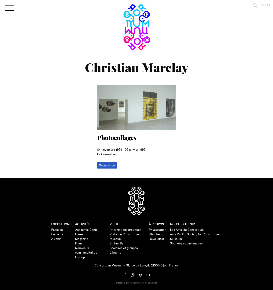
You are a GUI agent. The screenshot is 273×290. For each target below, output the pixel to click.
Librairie (115, 252)
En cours (57, 234)
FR (268, 5)
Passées (57, 229)
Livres (79, 234)
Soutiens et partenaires (186, 243)
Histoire (154, 234)
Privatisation (157, 229)
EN (262, 5)
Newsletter (156, 238)
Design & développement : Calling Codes (136, 282)
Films (78, 243)
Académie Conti (86, 229)
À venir (56, 238)
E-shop (80, 257)
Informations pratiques (125, 229)
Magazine (81, 238)
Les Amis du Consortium (187, 229)
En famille (116, 243)
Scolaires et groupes (124, 248)
